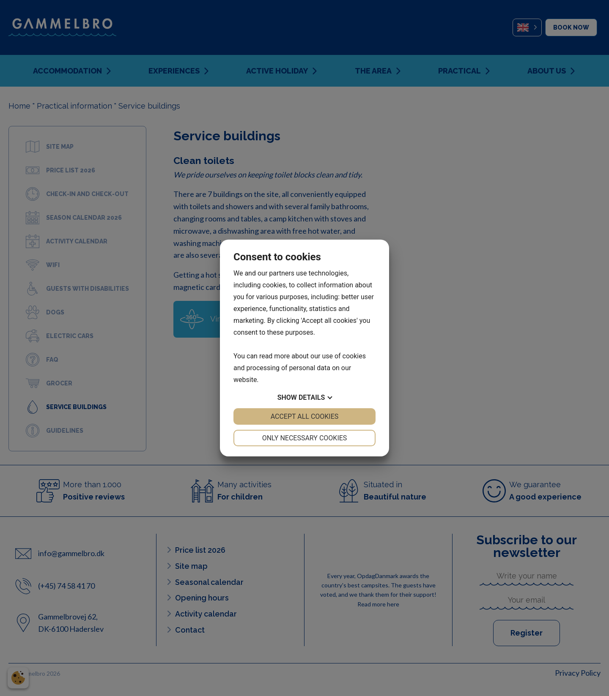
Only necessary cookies (304, 438)
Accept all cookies (305, 416)
